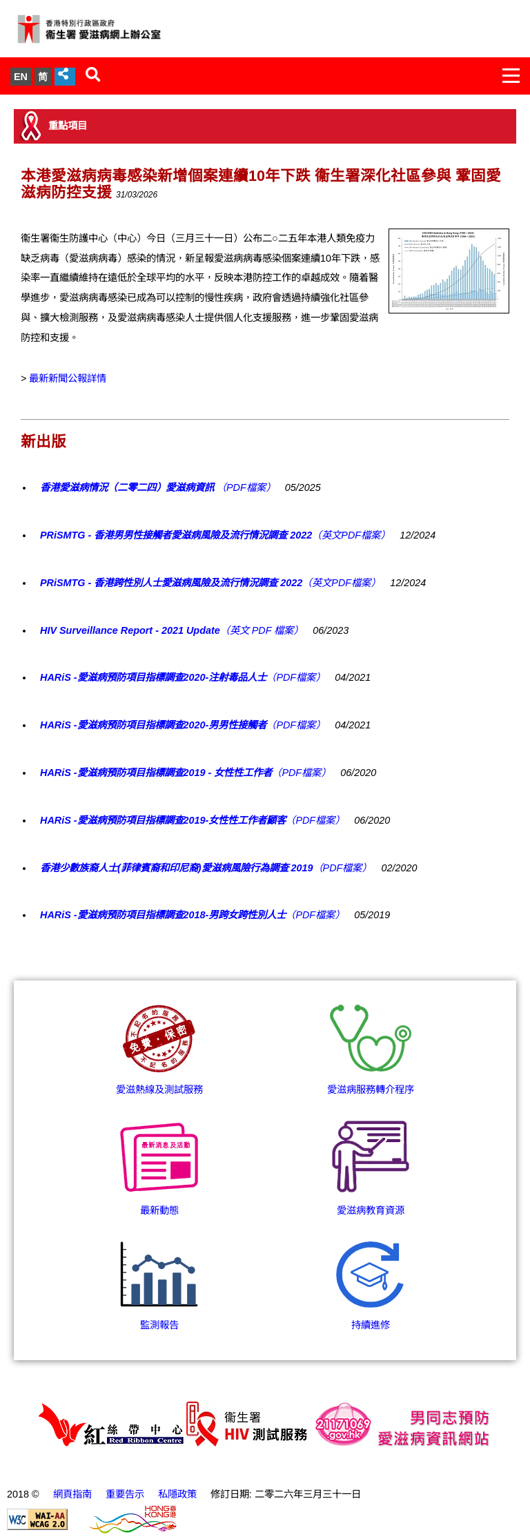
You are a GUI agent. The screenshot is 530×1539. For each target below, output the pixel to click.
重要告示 (125, 1494)
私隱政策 (177, 1494)
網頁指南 (72, 1494)
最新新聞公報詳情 (67, 378)
